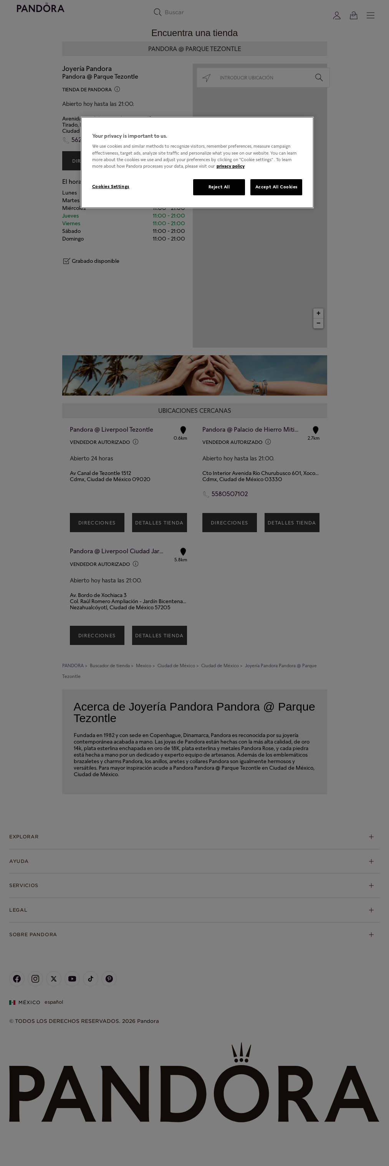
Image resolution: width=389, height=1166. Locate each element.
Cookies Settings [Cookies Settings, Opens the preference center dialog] (110, 186)
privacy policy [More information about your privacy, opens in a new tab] (231, 166)
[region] (197, 162)
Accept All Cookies (276, 187)
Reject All (219, 187)
